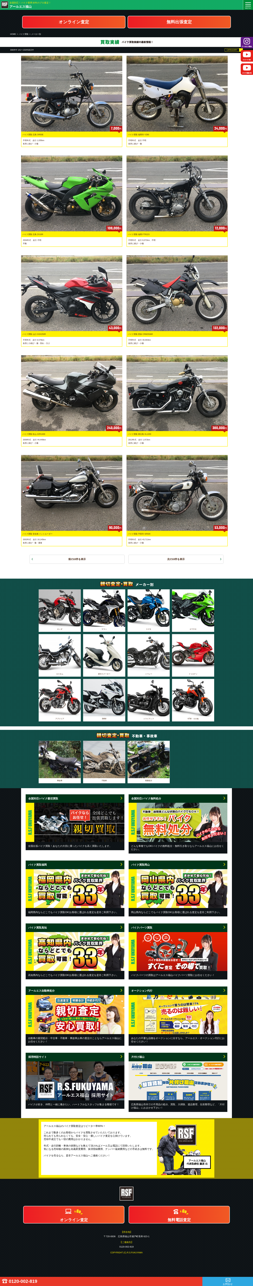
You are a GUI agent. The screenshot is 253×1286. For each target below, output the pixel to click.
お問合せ (228, 1284)
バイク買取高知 (37, 927)
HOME (13, 34)
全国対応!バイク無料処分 (146, 798)
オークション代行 (141, 990)
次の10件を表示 (176, 559)
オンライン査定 (74, 21)
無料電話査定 (179, 1220)
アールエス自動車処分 (41, 990)
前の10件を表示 (77, 559)
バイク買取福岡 (37, 864)
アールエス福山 (20, 6)
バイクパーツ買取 (141, 927)
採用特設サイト (37, 1056)
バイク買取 (23, 34)
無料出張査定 (179, 21)
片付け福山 (137, 1056)
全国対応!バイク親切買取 (43, 798)
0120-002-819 (23, 1281)
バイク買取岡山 (140, 864)
